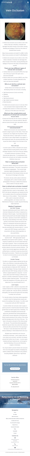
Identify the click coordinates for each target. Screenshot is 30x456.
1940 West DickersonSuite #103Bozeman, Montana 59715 (15, 381)
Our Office (15, 414)
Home (15, 412)
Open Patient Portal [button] (15, 368)
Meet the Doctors (15, 416)
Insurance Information (15, 426)
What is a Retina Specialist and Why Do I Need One (15, 418)
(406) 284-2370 (16, 386)
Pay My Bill (15, 431)
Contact (15, 433)
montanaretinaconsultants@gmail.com (15, 449)
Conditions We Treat (15, 420)
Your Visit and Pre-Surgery (15, 422)
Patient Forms (15, 424)
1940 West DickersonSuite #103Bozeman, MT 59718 (15, 441)
